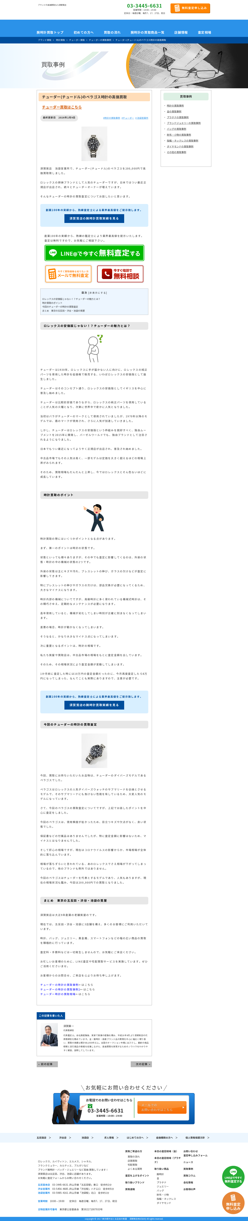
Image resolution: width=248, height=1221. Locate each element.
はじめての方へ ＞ (137, 1137)
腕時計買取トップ (50, 32)
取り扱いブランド (134, 1182)
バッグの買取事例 (176, 129)
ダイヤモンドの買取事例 (180, 146)
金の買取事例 (174, 111)
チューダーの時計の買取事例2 (60, 989)
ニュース (188, 1162)
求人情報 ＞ (111, 1137)
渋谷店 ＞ (65, 1137)
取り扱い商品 (161, 1168)
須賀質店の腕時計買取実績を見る (94, 218)
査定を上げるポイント (137, 1175)
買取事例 (188, 1168)
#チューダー (128, 118)
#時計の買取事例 (111, 118)
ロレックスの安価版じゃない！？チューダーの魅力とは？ (71, 299)
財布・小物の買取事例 (179, 134)
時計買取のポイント (52, 303)
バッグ (160, 1190)
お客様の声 (189, 1189)
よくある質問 (135, 1168)
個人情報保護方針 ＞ (197, 1137)
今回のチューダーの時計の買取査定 (60, 306)
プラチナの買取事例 (178, 117)
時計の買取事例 (175, 105)
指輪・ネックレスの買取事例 (182, 140)
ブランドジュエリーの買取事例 (184, 123)
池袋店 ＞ (88, 1137)
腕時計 (160, 1174)
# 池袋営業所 (141, 118)
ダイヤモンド (164, 1203)
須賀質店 (55, 1153)
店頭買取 (132, 1160)
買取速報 (130, 1189)
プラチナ (161, 1182)
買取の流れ (112, 32)
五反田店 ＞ (44, 1137)
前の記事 (47, 1064)
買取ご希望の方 (133, 1151)
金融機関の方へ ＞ (167, 1137)
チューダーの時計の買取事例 (59, 984)
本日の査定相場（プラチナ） (167, 1160)
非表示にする (97, 292)
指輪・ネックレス (166, 1198)
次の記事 (142, 1064)
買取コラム (189, 1175)
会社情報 (188, 1182)
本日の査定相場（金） (166, 1151)
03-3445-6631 (144, 5)
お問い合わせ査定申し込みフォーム (195, 1153)
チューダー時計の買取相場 (58, 994)
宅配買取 (132, 1164)
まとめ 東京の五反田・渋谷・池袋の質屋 (63, 310)
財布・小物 (163, 1194)
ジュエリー (163, 1186)
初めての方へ (84, 32)
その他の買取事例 (176, 152)
